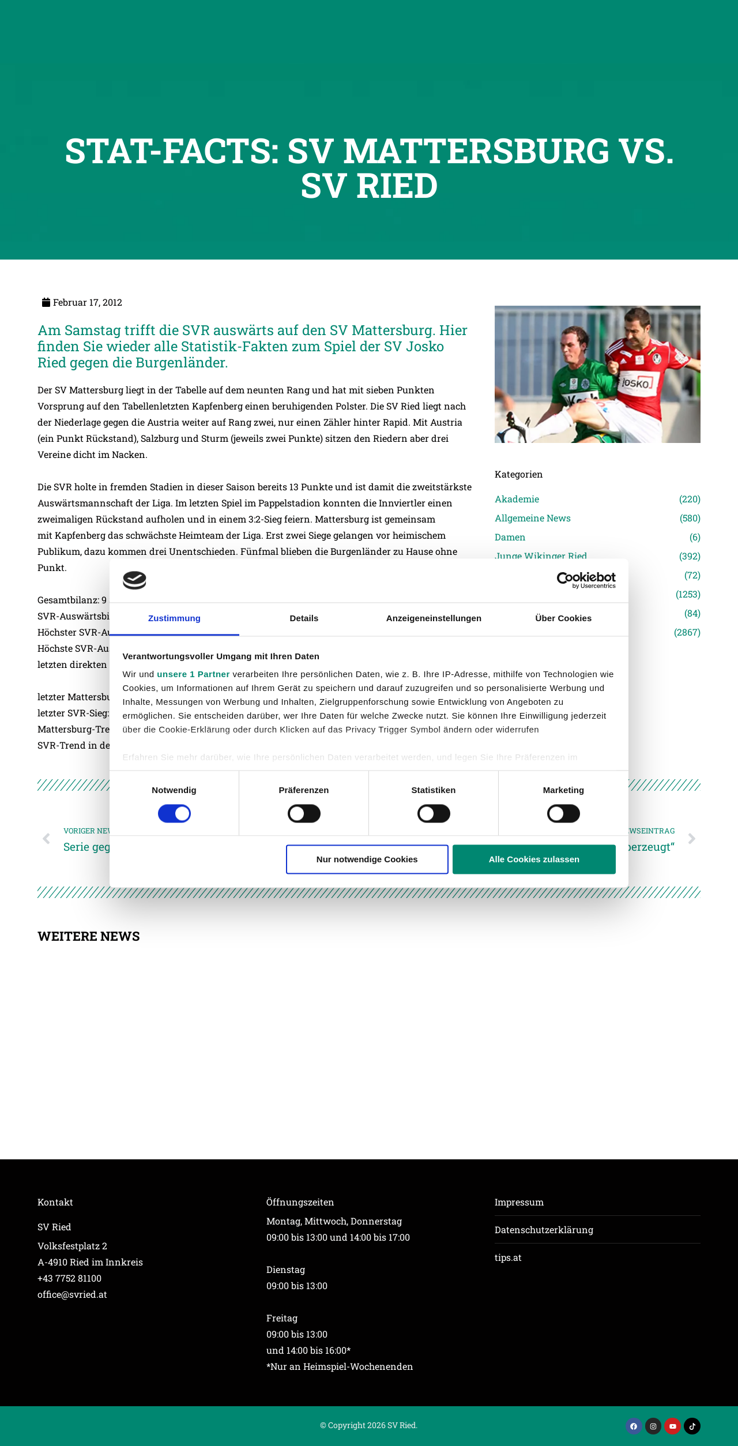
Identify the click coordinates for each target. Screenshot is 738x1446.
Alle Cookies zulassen (534, 860)
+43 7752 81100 (69, 1278)
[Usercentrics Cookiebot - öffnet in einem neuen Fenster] (565, 580)
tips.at (508, 1257)
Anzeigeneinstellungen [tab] (433, 619)
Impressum (519, 1202)
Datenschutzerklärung (544, 1229)
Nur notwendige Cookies (367, 860)
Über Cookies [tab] (564, 619)
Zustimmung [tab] (174, 619)
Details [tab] (304, 619)
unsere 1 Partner (193, 674)
